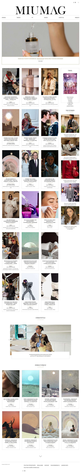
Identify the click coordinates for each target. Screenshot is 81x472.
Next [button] (71, 340)
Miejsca (77, 17)
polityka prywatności (30, 465)
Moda (46, 17)
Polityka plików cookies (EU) (31, 467)
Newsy (18, 17)
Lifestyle (61, 17)
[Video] (70, 83)
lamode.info (64, 465)
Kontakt (47, 465)
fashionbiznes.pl (55, 465)
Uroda (4, 17)
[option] (40, 342)
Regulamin (40, 465)
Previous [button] (9, 340)
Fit (32, 17)
